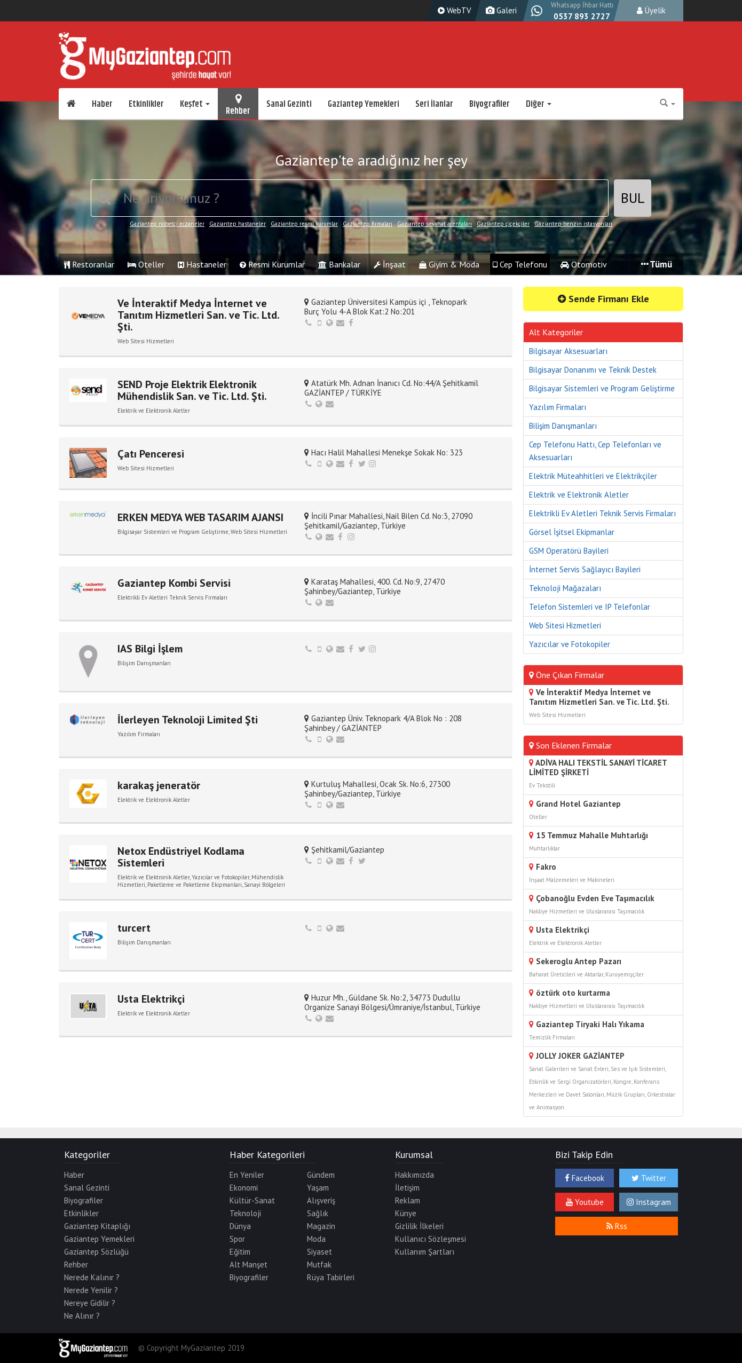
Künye (405, 1213)
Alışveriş (321, 1200)
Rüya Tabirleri (330, 1277)
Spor (237, 1239)
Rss (616, 1226)
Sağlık (317, 1213)
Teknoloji (245, 1213)
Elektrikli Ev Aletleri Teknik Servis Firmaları (602, 513)
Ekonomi (244, 1188)
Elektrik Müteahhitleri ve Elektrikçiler (593, 476)
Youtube (585, 1202)
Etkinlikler (146, 104)
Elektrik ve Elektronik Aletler (579, 495)
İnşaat (390, 264)
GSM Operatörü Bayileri (569, 551)
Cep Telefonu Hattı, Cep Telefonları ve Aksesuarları (595, 450)
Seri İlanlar (434, 104)
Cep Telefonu (520, 264)
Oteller (146, 264)
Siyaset (319, 1252)
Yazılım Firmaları (557, 407)
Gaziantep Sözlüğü (96, 1252)
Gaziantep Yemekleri (363, 104)
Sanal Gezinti (289, 104)
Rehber (238, 104)
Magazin (321, 1226)
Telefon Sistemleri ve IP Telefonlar (589, 607)
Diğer (538, 104)
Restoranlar (89, 264)
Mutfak (319, 1264)
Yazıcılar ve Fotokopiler (569, 644)
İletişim (407, 1188)
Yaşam (318, 1188)
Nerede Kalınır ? (92, 1277)
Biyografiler (489, 104)
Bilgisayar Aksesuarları (568, 351)
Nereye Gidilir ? (89, 1303)
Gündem (321, 1175)
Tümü (656, 264)
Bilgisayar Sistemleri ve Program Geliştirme (602, 388)
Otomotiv (584, 264)
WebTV (453, 10)
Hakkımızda (414, 1175)
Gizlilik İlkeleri (419, 1226)
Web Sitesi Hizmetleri (565, 625)
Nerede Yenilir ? (91, 1290)
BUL (633, 198)
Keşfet (195, 104)
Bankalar (339, 264)
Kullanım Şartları (424, 1252)
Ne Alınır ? (82, 1316)
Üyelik (651, 10)
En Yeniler (247, 1175)
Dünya (240, 1226)
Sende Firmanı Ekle (603, 299)
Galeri (500, 10)
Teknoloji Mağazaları (565, 588)
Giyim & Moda (449, 264)
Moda (316, 1239)
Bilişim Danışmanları (563, 426)
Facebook (584, 1178)
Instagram (649, 1202)
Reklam (407, 1200)
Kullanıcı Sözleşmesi (430, 1239)
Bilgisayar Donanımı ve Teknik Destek (593, 370)
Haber (102, 104)
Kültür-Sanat (252, 1200)
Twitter (649, 1178)
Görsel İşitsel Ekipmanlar (571, 532)
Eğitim (240, 1252)
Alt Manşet (248, 1264)
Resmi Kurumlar (272, 264)
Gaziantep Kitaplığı (97, 1226)
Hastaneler (202, 264)
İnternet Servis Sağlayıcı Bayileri (585, 569)
